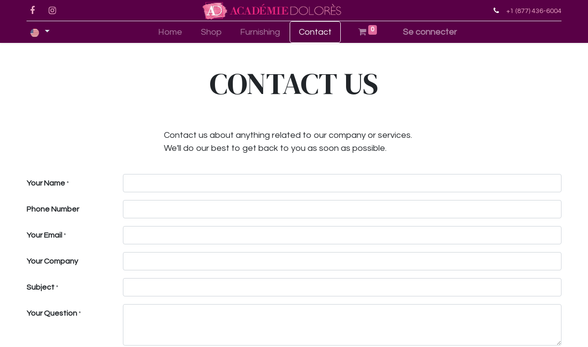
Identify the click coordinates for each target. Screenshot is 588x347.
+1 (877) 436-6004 (533, 10)
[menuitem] (169, 32)
